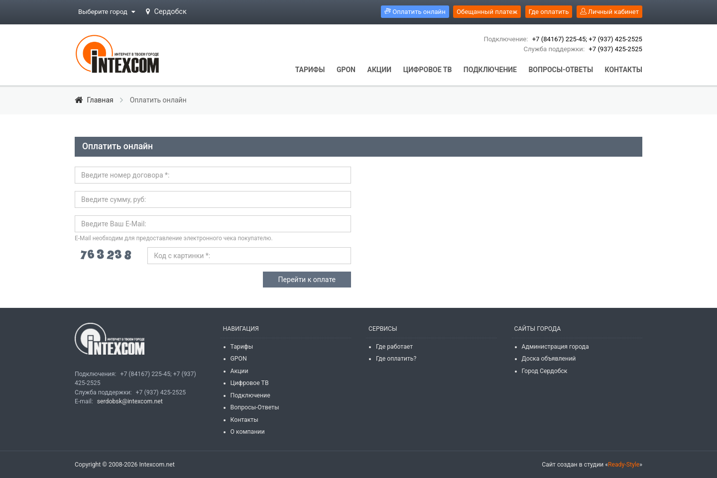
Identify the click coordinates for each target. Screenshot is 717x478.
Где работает (394, 346)
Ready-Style (623, 464)
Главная (95, 100)
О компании (248, 431)
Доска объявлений (549, 358)
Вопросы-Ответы (255, 407)
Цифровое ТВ (250, 383)
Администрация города (555, 346)
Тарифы (242, 346)
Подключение (250, 395)
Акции (239, 371)
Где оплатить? (396, 358)
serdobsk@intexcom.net (130, 401)
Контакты (244, 419)
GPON (239, 358)
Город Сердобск (545, 371)
